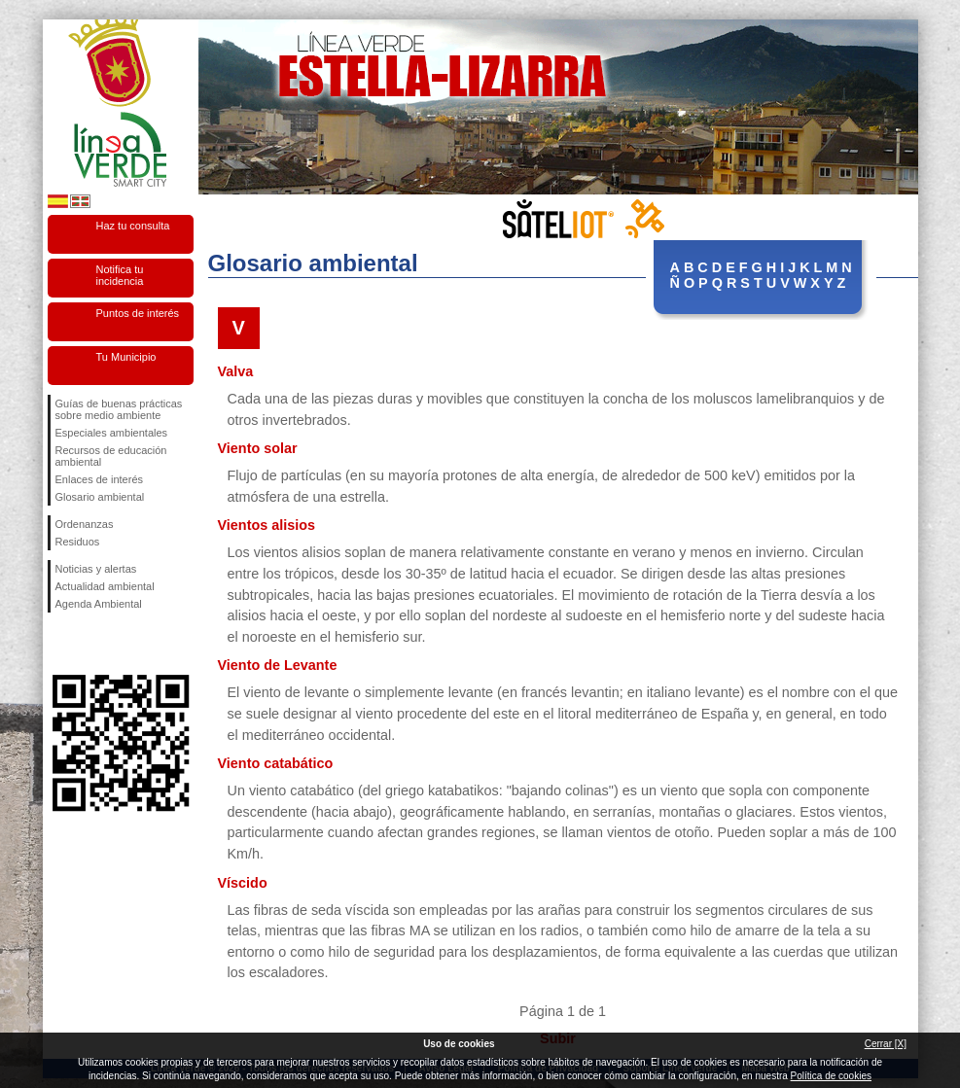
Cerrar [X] (886, 1043)
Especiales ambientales (111, 433)
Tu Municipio (126, 357)
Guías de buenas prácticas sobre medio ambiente (119, 409)
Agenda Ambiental (98, 604)
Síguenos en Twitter (91, 643)
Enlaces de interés (99, 479)
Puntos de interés (138, 313)
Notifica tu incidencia (120, 275)
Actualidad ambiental (105, 586)
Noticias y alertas (96, 569)
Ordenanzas (84, 524)
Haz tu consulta (133, 225)
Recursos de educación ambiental (111, 456)
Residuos (77, 541)
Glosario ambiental (100, 497)
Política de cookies (831, 1075)
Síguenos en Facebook (59, 643)
